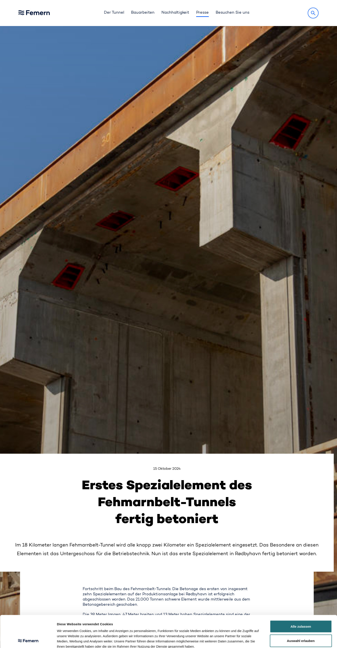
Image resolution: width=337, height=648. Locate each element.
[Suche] (313, 13)
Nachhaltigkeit (175, 13)
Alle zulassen (301, 594)
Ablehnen (300, 623)
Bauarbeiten (143, 13)
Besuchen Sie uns (232, 13)
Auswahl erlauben (301, 609)
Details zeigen (229, 639)
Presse (202, 13)
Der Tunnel (114, 13)
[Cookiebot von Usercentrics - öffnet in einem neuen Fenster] (28, 639)
